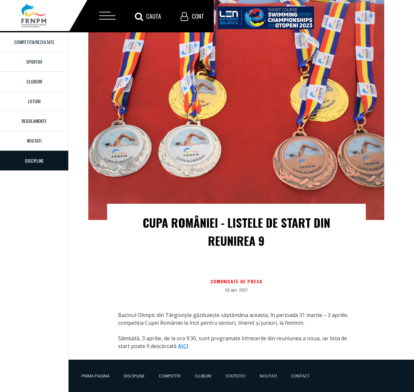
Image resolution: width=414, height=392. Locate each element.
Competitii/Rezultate (34, 41)
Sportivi (34, 61)
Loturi (34, 101)
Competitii (169, 376)
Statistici (235, 376)
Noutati (34, 140)
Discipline (134, 376)
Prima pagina (96, 376)
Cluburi (34, 81)
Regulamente (34, 120)
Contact (300, 376)
